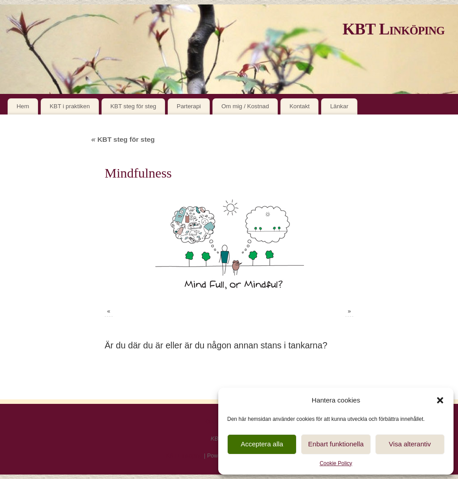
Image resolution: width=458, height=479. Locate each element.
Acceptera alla (262, 444)
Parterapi (189, 106)
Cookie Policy (336, 463)
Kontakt (299, 106)
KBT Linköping (394, 29)
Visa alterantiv (410, 444)
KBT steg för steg (133, 106)
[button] (440, 400)
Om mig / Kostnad (245, 106)
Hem (23, 106)
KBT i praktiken (70, 106)
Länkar (339, 106)
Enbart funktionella (336, 444)
